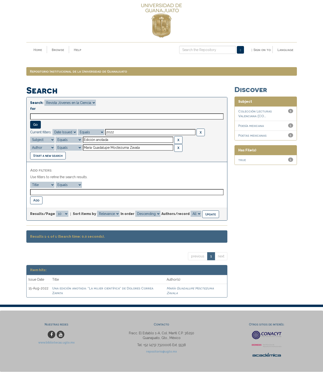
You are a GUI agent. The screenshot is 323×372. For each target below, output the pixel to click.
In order (127, 214)
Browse (58, 50)
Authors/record (175, 214)
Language (285, 50)
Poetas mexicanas (252, 136)
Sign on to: (261, 50)
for (33, 109)
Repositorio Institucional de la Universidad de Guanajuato (78, 72)
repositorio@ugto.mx (161, 351)
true (242, 160)
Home (37, 50)
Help (77, 50)
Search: (36, 103)
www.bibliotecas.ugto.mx (56, 342)
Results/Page (42, 214)
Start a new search (48, 156)
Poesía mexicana (251, 126)
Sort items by (84, 214)
